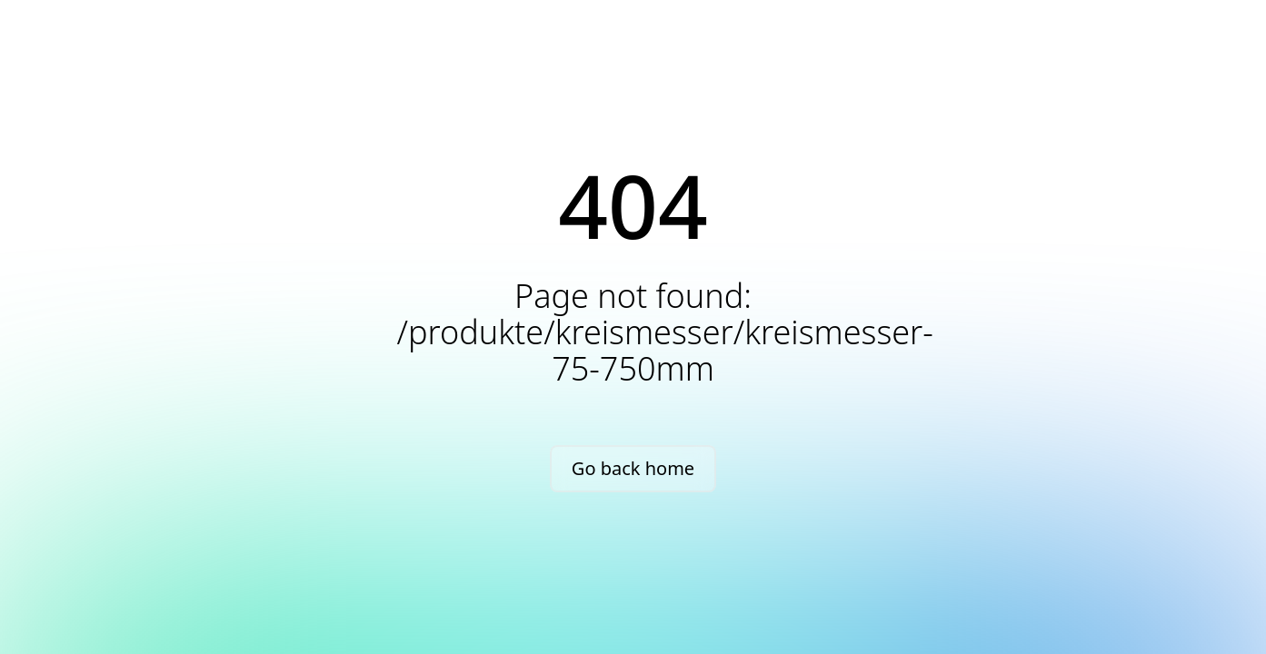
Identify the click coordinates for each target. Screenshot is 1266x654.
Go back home (633, 468)
